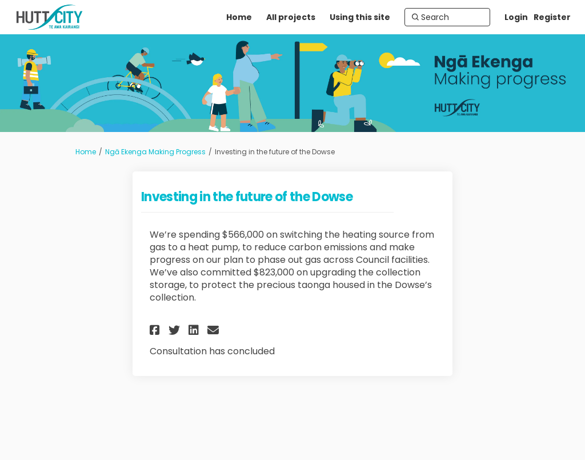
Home (85, 152)
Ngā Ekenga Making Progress (155, 152)
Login (516, 17)
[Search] (447, 17)
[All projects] (290, 17)
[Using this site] (360, 17)
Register (552, 17)
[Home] (239, 17)
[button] (156, 330)
